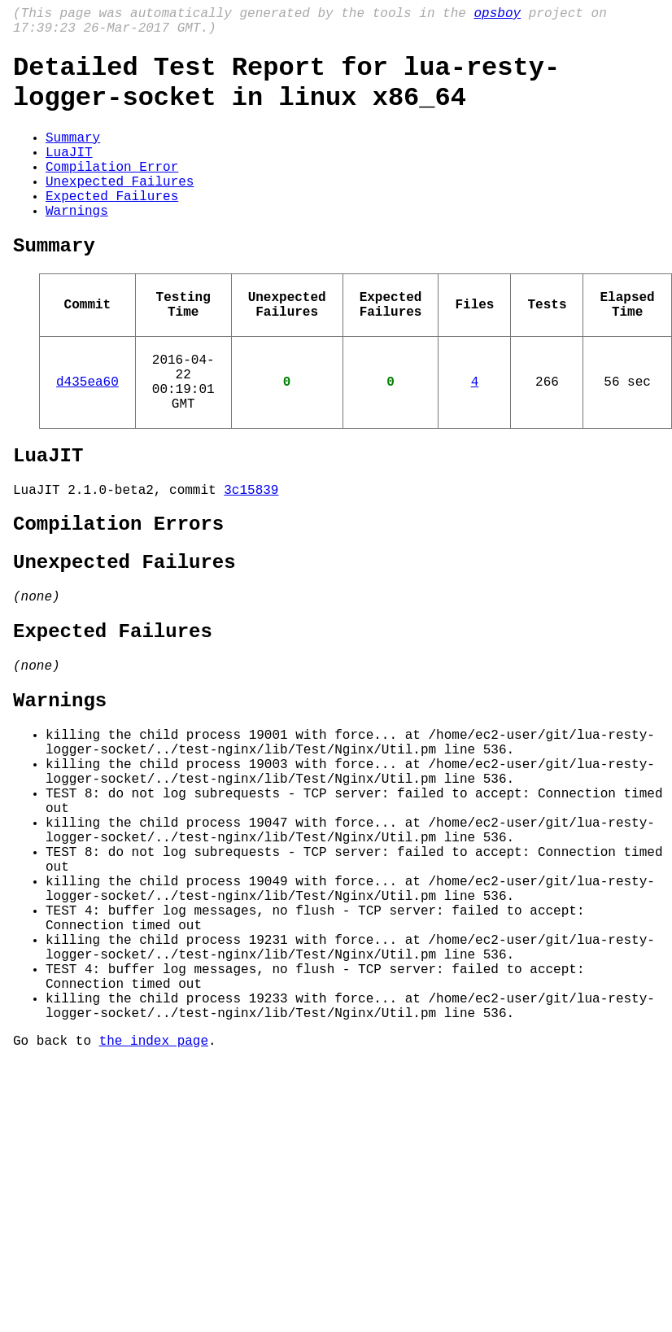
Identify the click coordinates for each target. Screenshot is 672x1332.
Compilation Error (112, 192)
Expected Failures (112, 228)
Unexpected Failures (120, 210)
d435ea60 (87, 436)
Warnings (77, 246)
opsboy (497, 15)
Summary (73, 156)
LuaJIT (69, 174)
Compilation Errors (118, 595)
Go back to (56, 1203)
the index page (153, 1203)
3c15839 (251, 557)
